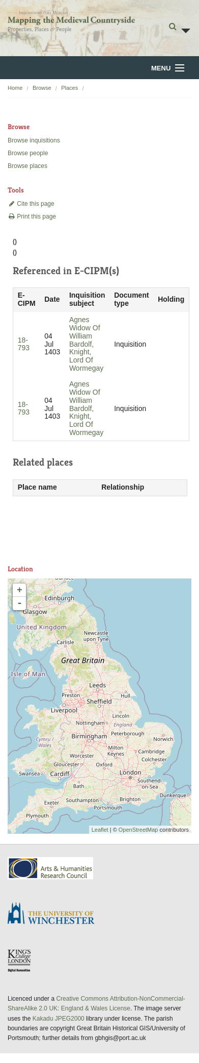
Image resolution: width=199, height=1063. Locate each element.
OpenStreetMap (138, 830)
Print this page (32, 216)
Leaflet (100, 830)
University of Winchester (55, 914)
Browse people (28, 153)
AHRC (51, 868)
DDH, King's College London (20, 960)
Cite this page (31, 203)
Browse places (27, 166)
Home (15, 88)
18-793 (24, 344)
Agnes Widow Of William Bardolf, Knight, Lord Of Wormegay (86, 344)
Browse (42, 88)
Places (69, 88)
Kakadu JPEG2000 (58, 1018)
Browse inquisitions (34, 140)
